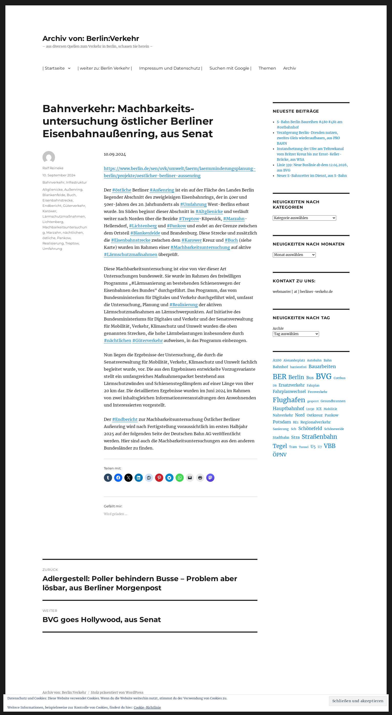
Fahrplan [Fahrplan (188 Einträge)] (313, 385)
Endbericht (51, 206)
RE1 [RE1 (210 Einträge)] (295, 422)
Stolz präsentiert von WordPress (117, 692)
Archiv (289, 68)
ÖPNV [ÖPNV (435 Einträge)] (280, 455)
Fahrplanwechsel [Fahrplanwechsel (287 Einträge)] (289, 391)
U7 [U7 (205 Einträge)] (320, 447)
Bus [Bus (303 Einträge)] (310, 377)
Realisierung (53, 243)
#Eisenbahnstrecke (130, 240)
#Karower (191, 240)
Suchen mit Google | (231, 68)
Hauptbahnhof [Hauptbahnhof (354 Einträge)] (288, 408)
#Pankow (176, 225)
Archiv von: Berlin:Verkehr (90, 38)
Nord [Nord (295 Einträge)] (300, 415)
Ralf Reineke (52, 168)
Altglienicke (52, 189)
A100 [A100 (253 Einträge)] (277, 360)
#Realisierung (183, 304)
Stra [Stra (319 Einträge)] (295, 437)
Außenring (73, 189)
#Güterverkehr (147, 340)
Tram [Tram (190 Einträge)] (293, 447)
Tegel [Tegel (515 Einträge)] (280, 446)
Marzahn (53, 232)
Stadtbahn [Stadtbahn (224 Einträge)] (281, 438)
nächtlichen (73, 232)
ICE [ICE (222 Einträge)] (319, 409)
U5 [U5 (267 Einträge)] (313, 446)
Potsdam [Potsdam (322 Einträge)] (282, 421)
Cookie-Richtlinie (147, 707)
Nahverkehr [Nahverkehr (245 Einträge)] (283, 415)
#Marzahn (234, 218)
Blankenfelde (53, 195)
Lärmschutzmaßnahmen (63, 216)
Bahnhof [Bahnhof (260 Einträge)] (280, 367)
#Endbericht (125, 419)
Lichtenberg (52, 222)
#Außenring (162, 190)
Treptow (72, 243)
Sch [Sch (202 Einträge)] (293, 429)
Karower (49, 211)
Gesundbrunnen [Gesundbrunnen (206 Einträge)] (333, 401)
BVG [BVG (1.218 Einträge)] (324, 376)
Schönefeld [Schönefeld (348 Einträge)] (310, 428)
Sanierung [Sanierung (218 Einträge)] (281, 429)
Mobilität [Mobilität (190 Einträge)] (330, 409)
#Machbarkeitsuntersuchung (200, 247)
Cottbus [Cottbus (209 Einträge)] (339, 378)
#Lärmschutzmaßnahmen (130, 254)
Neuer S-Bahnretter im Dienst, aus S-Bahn (312, 176)
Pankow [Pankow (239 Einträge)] (331, 415)
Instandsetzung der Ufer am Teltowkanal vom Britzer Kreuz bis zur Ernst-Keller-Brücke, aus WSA (310, 154)
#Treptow (189, 218)
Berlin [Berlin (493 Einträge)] (296, 377)
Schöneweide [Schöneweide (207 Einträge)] (334, 429)
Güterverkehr (74, 206)
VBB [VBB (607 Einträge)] (329, 446)
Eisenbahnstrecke (57, 200)
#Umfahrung (193, 204)
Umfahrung (52, 249)
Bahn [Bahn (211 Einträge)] (328, 360)
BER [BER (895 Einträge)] (279, 376)
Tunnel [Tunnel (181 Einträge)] (304, 447)
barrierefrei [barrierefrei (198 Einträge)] (298, 367)
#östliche (121, 190)
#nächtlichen (117, 340)
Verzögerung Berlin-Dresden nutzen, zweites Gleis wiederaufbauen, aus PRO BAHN (308, 138)
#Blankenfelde (145, 233)
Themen (267, 68)
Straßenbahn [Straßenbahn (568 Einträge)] (319, 436)
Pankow (64, 238)
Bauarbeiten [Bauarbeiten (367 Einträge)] (322, 366)
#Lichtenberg (143, 225)
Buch (71, 195)
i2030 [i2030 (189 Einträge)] (310, 409)
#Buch (231, 240)
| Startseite (53, 68)
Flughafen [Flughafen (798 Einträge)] (289, 400)
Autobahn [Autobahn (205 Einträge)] (314, 360)
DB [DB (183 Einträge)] (275, 385)
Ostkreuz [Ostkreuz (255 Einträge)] (315, 415)
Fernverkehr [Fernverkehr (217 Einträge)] (318, 392)
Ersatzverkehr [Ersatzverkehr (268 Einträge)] (292, 385)
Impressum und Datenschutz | (170, 68)
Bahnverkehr (53, 182)
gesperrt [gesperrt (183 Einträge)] (313, 401)
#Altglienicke (209, 211)
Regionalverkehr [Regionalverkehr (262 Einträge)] (315, 422)
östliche (49, 238)
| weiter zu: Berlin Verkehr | (105, 68)
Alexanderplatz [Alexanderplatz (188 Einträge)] (294, 360)
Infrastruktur (76, 182)
